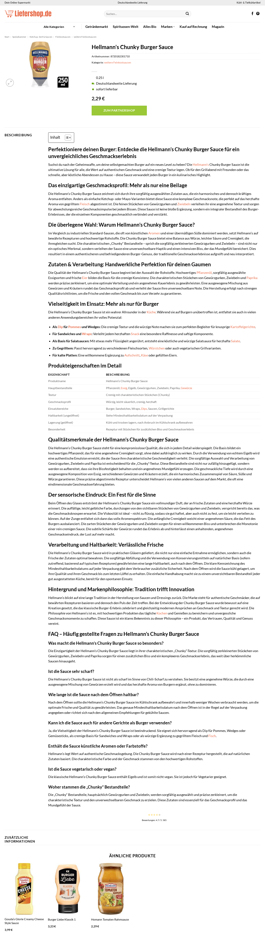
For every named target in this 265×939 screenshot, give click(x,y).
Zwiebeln (184, 204)
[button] (59, 27)
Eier (85, 278)
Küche (151, 312)
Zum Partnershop (119, 110)
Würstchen (157, 348)
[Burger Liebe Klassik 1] (67, 889)
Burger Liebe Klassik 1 (62, 919)
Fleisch (85, 204)
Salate (235, 341)
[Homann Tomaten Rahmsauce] (111, 889)
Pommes (74, 327)
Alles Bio (149, 27)
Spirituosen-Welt (125, 27)
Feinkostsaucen (62, 36)
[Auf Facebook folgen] (252, 14)
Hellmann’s (201, 165)
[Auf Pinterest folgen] (257, 14)
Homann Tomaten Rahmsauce (110, 919)
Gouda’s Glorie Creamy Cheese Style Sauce (24, 921)
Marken (168, 27)
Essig (124, 388)
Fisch (212, 736)
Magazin (218, 27)
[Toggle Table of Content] (66, 137)
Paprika (251, 278)
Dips (144, 408)
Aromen (154, 233)
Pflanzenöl (204, 273)
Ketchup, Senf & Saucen (41, 36)
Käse (144, 355)
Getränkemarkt (96, 27)
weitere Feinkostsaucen (85, 36)
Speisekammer (19, 36)
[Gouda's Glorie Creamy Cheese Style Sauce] (24, 889)
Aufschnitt (132, 355)
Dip (60, 327)
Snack (135, 334)
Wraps (87, 334)
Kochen (161, 613)
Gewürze (186, 388)
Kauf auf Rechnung (193, 27)
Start (7, 36)
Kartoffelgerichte (242, 327)
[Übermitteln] (187, 14)
